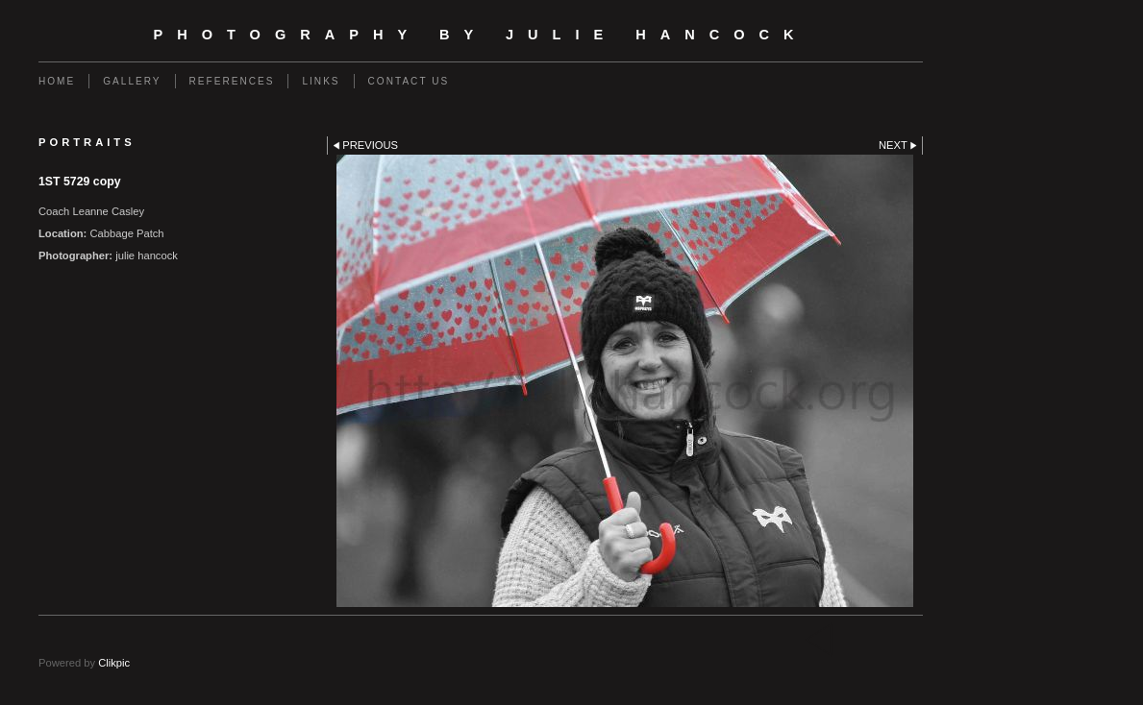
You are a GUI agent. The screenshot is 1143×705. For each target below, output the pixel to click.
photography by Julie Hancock (480, 34)
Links (320, 81)
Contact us (409, 81)
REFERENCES (232, 81)
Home (56, 81)
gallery (132, 81)
